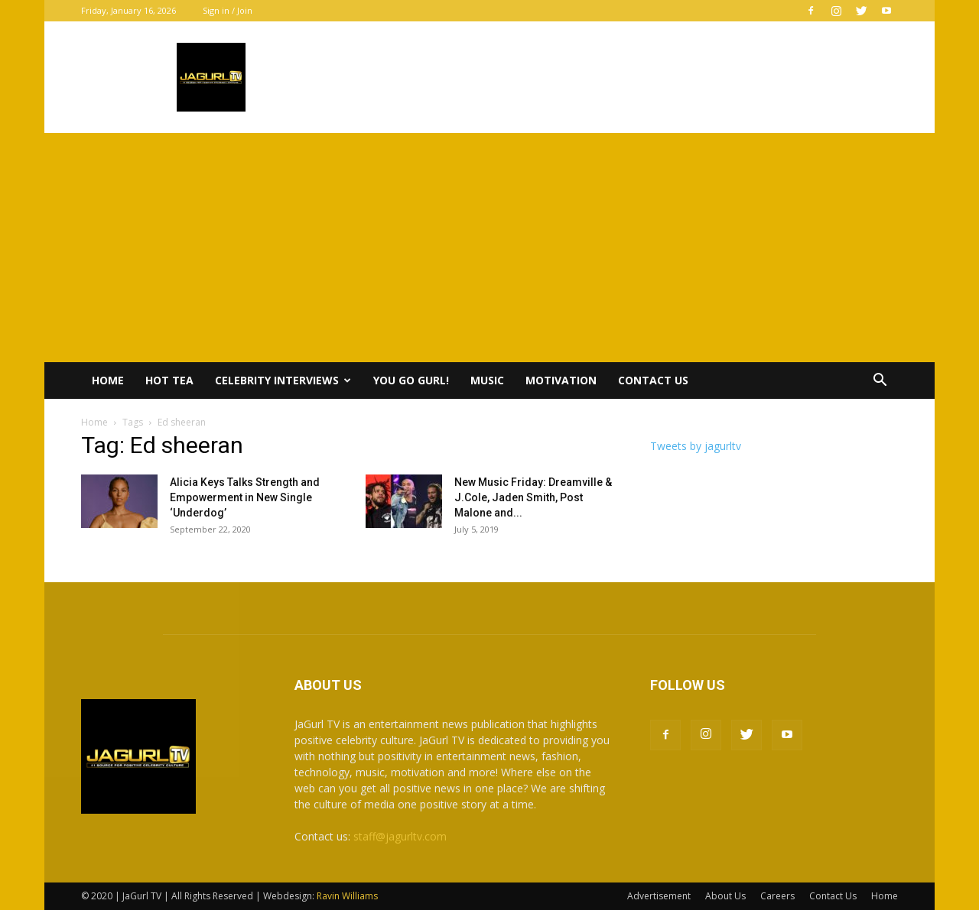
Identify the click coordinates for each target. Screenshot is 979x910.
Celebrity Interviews (283, 380)
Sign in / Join (227, 10)
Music (487, 380)
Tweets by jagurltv (695, 446)
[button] (879, 381)
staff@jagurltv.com (400, 836)
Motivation (561, 380)
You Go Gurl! (411, 380)
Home (108, 380)
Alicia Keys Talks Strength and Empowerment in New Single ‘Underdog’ (245, 497)
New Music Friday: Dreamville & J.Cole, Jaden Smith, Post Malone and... (533, 497)
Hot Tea (169, 380)
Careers (777, 895)
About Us (725, 895)
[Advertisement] (489, 248)
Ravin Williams (348, 895)
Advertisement (659, 895)
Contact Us (653, 380)
